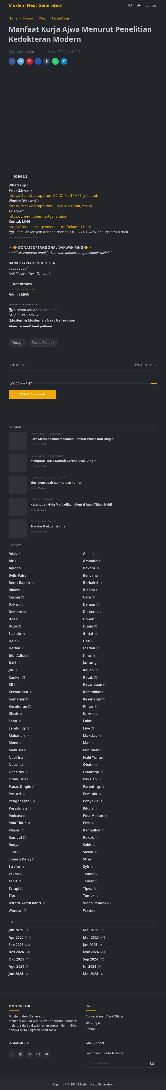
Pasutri (34, 521)
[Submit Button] (152, 1063)
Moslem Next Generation (35, 5)
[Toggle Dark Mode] (138, 5)
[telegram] (29, 1054)
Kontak (91, 1029)
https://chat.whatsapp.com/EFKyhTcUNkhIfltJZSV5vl (50, 206)
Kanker (34, 477)
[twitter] (46, 1054)
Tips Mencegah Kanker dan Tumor (56, 482)
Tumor (62, 477)
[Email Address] (117, 1063)
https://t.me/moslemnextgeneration (38, 216)
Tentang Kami (95, 1022)
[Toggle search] (146, 5)
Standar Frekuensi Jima (47, 526)
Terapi (17, 342)
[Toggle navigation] (153, 5)
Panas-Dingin (38, 434)
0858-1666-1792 (22, 289)
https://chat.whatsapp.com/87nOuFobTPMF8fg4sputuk (53, 195)
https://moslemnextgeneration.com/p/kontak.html (50, 226)
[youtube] (129, 5)
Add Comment (32, 394)
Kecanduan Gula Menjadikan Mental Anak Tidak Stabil (71, 504)
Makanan (36, 499)
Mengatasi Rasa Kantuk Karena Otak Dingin (63, 461)
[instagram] (20, 1054)
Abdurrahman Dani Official (105, 1016)
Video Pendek (43, 342)
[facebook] (12, 1054)
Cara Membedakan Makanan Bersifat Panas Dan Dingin (72, 439)
